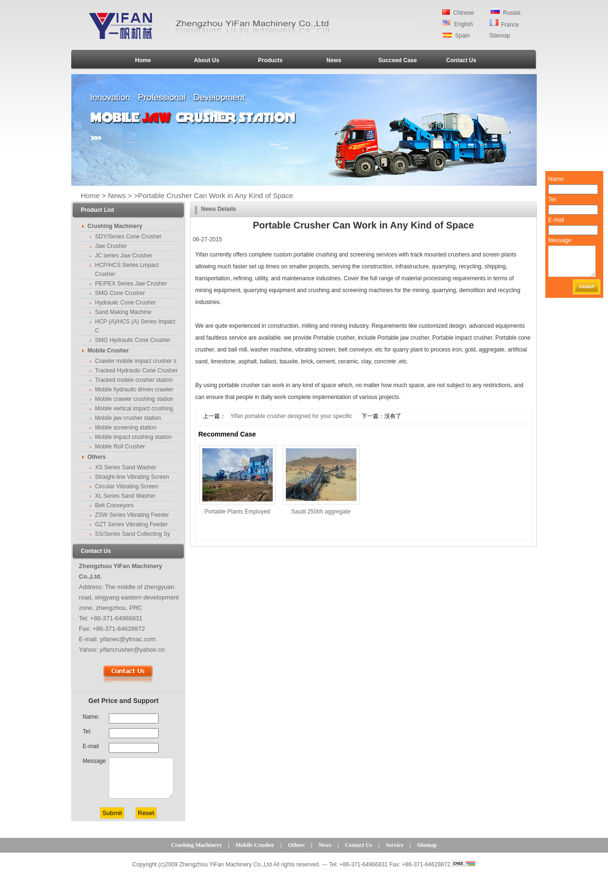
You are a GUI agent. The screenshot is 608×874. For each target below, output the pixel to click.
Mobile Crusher (255, 845)
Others (296, 845)
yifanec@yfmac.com (127, 639)
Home (143, 60)
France (510, 24)
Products (270, 60)
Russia (512, 13)
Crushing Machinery (196, 845)
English (463, 24)
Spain (462, 35)
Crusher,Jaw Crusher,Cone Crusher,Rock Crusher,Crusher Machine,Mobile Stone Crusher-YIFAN (124, 25)
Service (394, 845)
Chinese (463, 13)
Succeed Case (397, 60)
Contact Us (461, 60)
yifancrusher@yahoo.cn (132, 649)
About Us (206, 60)
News (333, 60)
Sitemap (499, 35)
